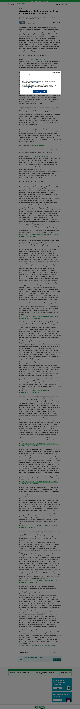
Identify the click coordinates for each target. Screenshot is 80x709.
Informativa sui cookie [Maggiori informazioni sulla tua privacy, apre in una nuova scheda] (34, 82)
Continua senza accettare (56, 72)
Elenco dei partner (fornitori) (27, 87)
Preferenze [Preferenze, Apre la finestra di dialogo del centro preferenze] (36, 91)
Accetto (43, 91)
